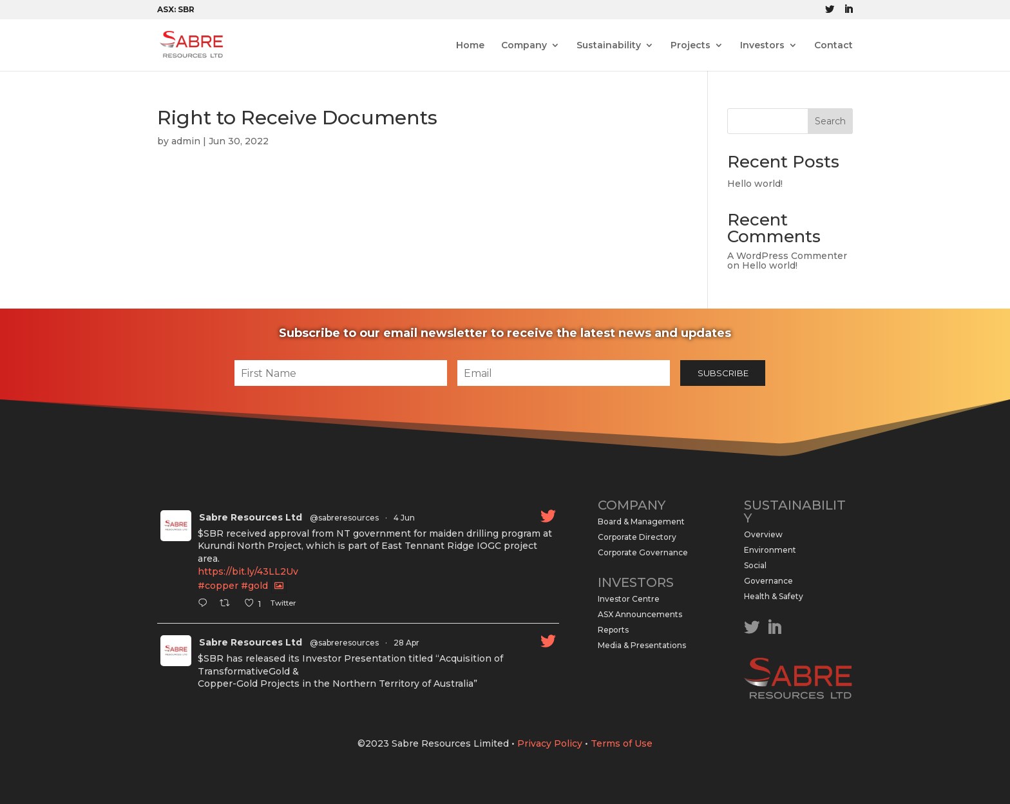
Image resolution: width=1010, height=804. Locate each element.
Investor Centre (629, 599)
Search (830, 121)
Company (524, 46)
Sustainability (608, 46)
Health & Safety (773, 596)
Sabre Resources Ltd (250, 517)
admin (185, 141)
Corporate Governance (643, 552)
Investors (762, 46)
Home (470, 46)
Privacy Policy (549, 743)
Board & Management (641, 521)
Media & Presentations (642, 645)
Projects (690, 46)
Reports (613, 630)
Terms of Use (622, 743)
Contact (833, 46)
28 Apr (406, 642)
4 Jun (404, 517)
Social (755, 565)
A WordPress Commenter (787, 256)
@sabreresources (344, 517)
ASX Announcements (640, 614)
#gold (254, 585)
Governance (768, 581)
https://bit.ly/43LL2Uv (248, 571)
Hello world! (755, 183)
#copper (218, 585)
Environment (770, 550)
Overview (763, 534)
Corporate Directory (637, 537)
